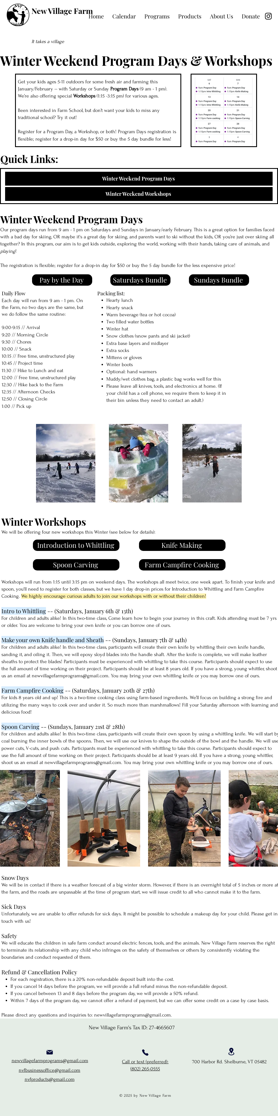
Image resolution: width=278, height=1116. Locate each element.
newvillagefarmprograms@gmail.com (70, 675)
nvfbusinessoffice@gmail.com (49, 1070)
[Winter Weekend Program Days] (139, 178)
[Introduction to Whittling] (76, 545)
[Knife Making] (182, 545)
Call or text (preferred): (145, 1061)
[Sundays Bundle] (219, 280)
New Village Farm (62, 11)
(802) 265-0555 (145, 1069)
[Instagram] (268, 16)
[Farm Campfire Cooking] (182, 564)
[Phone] (145, 1052)
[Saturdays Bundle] (140, 280)
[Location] (231, 1051)
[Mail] (49, 1052)
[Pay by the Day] (62, 280)
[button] (157, 16)
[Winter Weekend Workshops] (139, 194)
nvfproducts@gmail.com (50, 1079)
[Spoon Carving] (76, 564)
